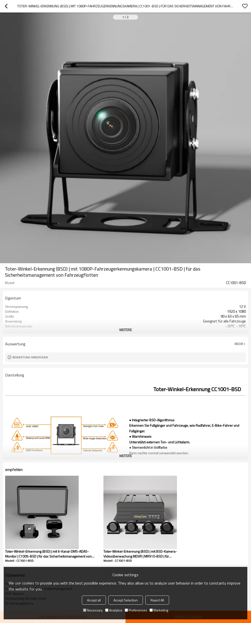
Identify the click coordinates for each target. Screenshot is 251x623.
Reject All (157, 600)
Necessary (93, 610)
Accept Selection (125, 600)
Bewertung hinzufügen (30, 357)
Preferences (136, 610)
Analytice (113, 610)
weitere (125, 329)
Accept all (94, 600)
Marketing (159, 610)
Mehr (239, 343)
